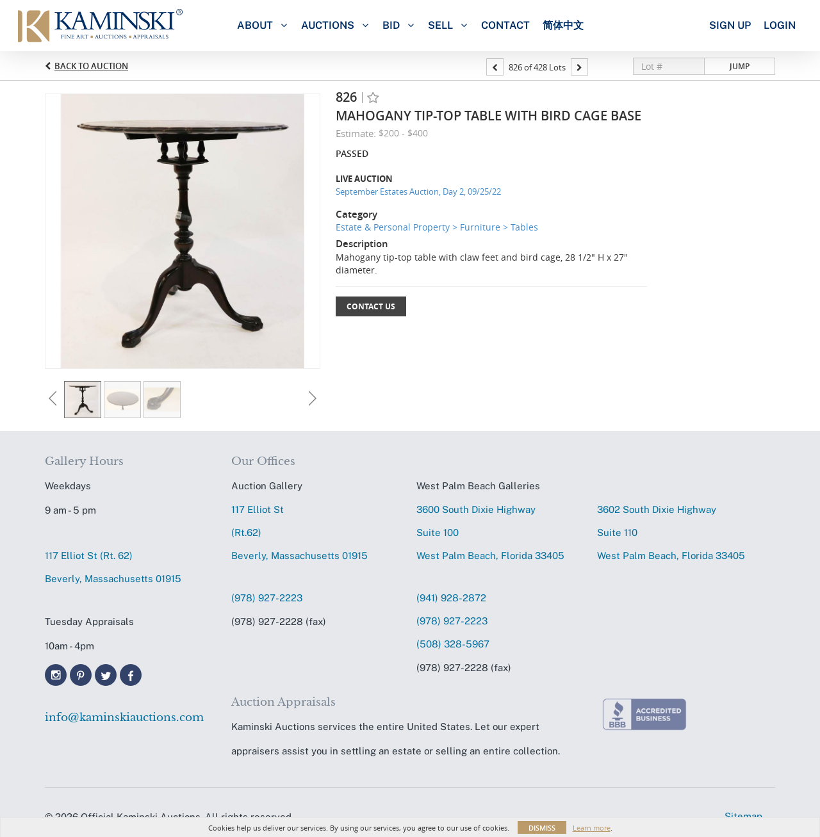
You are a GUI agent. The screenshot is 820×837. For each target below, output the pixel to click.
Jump (740, 66)
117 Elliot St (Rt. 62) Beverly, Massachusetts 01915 (113, 567)
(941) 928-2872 (451, 597)
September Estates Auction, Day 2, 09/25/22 (418, 191)
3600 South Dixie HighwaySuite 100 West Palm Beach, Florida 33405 (490, 532)
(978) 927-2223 (266, 597)
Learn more (592, 828)
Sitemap (743, 816)
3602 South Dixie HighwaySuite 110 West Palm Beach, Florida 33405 (671, 532)
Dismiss (542, 828)
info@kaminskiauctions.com (124, 717)
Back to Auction (91, 66)
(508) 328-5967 (452, 643)
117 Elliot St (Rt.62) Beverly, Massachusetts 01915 (299, 532)
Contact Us (371, 306)
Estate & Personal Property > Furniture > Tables (437, 227)
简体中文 (563, 25)
